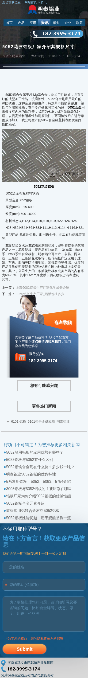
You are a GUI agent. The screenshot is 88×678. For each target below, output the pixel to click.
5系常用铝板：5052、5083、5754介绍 (38, 481)
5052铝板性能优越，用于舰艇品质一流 (38, 518)
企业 (68, 23)
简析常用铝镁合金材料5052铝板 (33, 511)
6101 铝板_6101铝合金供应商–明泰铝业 (40, 421)
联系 (79, 23)
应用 (33, 23)
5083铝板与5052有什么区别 (29, 460)
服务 (56, 23)
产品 (21, 23)
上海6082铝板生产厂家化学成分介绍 (42, 287)
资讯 (45, 22)
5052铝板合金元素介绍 (25, 503)
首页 (9, 23)
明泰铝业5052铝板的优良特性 (31, 474)
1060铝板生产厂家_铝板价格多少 (40, 294)
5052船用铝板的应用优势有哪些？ (34, 452)
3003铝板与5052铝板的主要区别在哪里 (39, 489)
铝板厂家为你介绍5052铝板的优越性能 (38, 496)
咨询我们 (62, 322)
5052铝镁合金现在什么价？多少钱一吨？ (40, 467)
